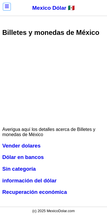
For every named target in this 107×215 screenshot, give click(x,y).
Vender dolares (21, 146)
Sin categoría (19, 169)
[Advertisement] (54, 82)
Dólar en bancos (23, 157)
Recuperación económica (34, 192)
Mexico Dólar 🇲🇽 (53, 8)
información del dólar (29, 181)
